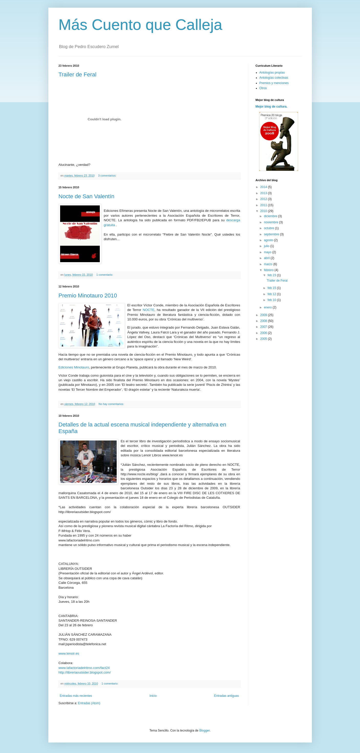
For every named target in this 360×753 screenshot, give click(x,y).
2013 (264, 193)
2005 (264, 339)
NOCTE (148, 310)
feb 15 (272, 288)
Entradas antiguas (226, 696)
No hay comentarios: (112, 404)
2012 (264, 199)
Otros (263, 88)
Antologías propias (272, 72)
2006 (264, 333)
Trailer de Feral (77, 74)
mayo (268, 252)
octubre (269, 228)
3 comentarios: (107, 175)
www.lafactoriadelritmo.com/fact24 (84, 668)
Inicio (153, 696)
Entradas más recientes (76, 696)
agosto (269, 240)
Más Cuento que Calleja (140, 24)
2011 (264, 205)
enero (268, 307)
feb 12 (272, 294)
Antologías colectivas (273, 77)
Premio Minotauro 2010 (88, 295)
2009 (264, 315)
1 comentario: (105, 274)
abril (267, 258)
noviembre (271, 222)
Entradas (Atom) (89, 703)
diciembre (271, 216)
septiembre (272, 234)
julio (267, 246)
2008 (264, 321)
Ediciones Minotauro (74, 367)
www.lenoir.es (69, 653)
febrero (269, 270)
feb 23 (272, 275)
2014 (264, 187)
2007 (264, 327)
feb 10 (272, 300)
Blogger (204, 730)
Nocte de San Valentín (87, 196)
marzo (268, 264)
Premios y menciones (274, 83)
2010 (264, 211)
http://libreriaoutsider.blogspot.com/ (85, 672)
